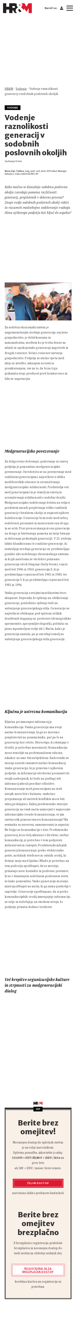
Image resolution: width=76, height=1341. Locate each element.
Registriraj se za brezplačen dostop (38, 1270)
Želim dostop (38, 1183)
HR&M (9, 89)
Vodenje (21, 89)
